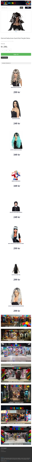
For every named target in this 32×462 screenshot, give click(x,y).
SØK (21, 7)
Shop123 (8, 460)
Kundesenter (3, 451)
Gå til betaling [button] (4, 57)
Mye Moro (2, 457)
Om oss (2, 450)
